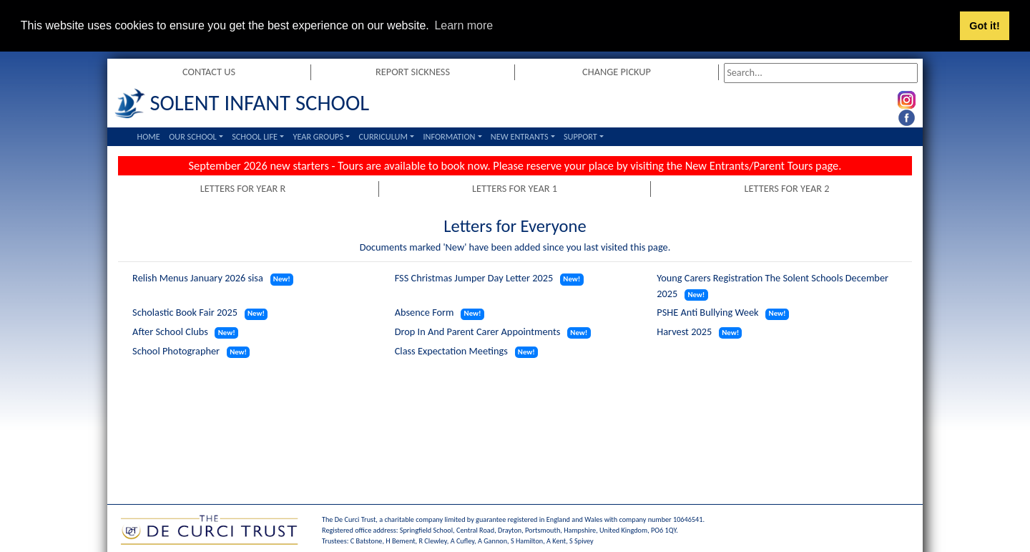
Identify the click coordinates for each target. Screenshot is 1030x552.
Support (580, 135)
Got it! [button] (984, 26)
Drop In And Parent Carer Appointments (478, 330)
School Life (255, 135)
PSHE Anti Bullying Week (707, 312)
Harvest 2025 (684, 330)
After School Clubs (170, 330)
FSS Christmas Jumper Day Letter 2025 (474, 277)
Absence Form (424, 312)
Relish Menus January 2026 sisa (197, 277)
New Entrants (520, 135)
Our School (193, 135)
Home (148, 135)
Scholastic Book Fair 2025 (184, 312)
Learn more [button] (463, 25)
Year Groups (318, 135)
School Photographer (176, 350)
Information (449, 135)
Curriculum (382, 135)
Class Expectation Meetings (451, 350)
